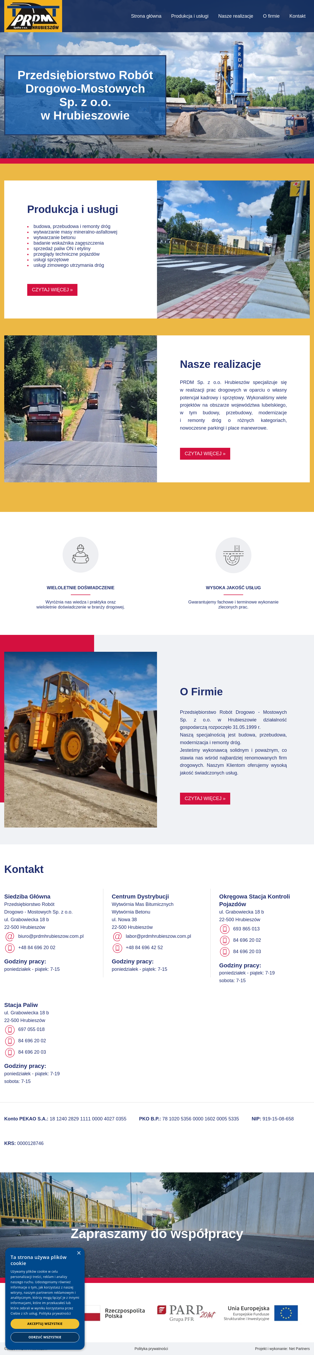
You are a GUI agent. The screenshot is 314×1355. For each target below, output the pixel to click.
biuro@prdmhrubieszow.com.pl (51, 936)
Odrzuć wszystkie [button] (45, 1337)
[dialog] (45, 1299)
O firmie (271, 16)
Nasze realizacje (235, 16)
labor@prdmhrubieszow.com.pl (158, 936)
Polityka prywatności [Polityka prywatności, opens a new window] (55, 1313)
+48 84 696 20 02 (37, 947)
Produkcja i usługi (190, 16)
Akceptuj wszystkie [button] (44, 1323)
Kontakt (297, 16)
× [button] (79, 1253)
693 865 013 (246, 928)
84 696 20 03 (247, 951)
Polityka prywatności (151, 1349)
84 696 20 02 (247, 940)
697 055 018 (31, 1029)
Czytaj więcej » (52, 289)
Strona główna (146, 16)
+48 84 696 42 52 (144, 947)
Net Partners (299, 1349)
